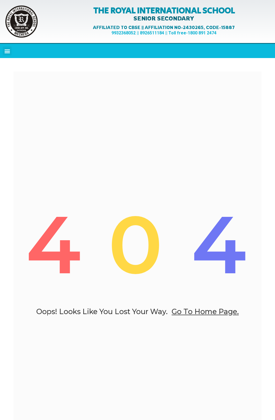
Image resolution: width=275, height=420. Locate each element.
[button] (7, 50)
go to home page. (205, 311)
